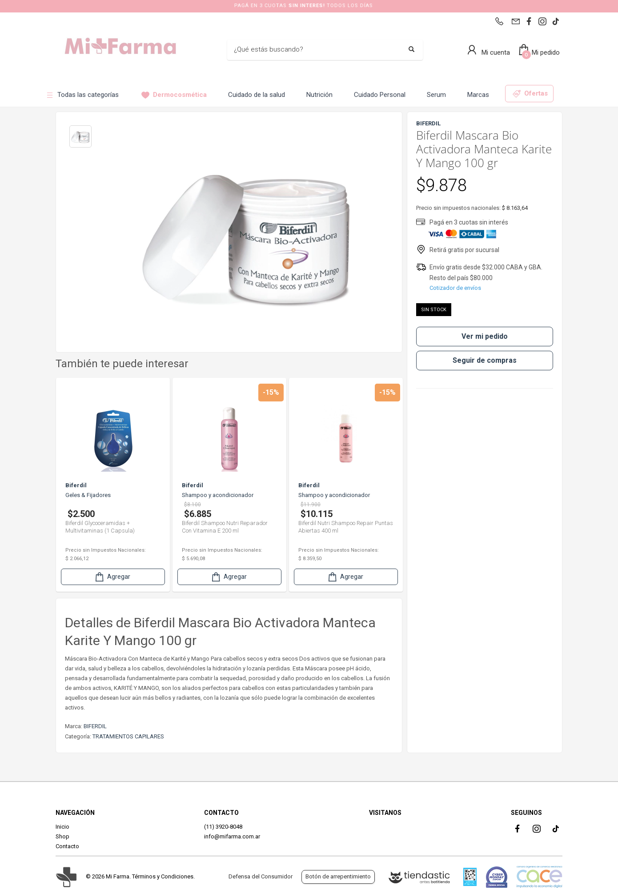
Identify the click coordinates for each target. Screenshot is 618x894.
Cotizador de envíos (455, 288)
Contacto (67, 846)
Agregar (112, 576)
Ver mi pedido (484, 336)
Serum (436, 95)
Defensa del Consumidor (261, 876)
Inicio (62, 826)
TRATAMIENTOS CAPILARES (128, 736)
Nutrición (319, 95)
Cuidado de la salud (256, 95)
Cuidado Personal (379, 95)
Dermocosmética (174, 95)
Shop (62, 836)
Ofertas (530, 93)
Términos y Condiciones (162, 876)
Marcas (478, 95)
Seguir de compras (485, 360)
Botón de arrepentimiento (338, 876)
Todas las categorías (82, 95)
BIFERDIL (95, 726)
